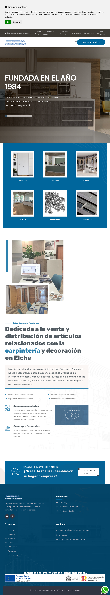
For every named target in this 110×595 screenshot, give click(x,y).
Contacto (90, 33)
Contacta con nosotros (88, 472)
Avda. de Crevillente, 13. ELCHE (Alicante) (45, 33)
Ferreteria (12, 547)
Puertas (11, 530)
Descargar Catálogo (91, 42)
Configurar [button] (16, 22)
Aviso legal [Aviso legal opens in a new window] (64, 502)
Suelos (10, 542)
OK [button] (8, 22)
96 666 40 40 (65, 33)
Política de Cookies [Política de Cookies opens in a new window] (68, 511)
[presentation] (2, 99)
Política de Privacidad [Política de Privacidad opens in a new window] (69, 507)
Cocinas (11, 534)
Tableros (11, 538)
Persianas (12, 551)
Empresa (77, 33)
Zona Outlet (13, 555)
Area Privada (102, 33)
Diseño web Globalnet (70, 590)
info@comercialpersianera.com (19, 33)
